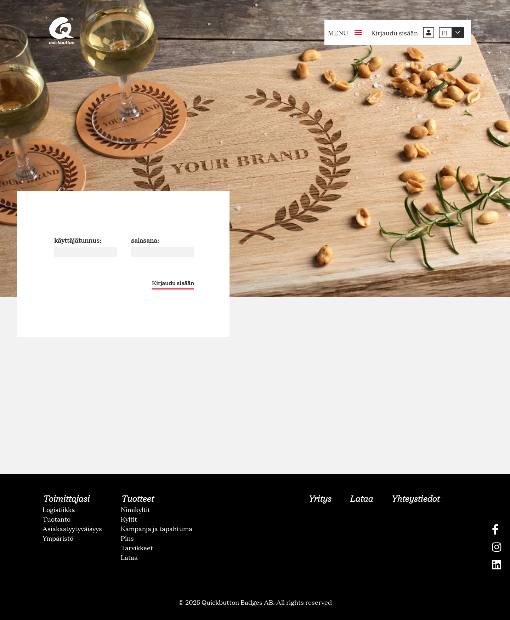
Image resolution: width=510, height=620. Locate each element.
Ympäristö (57, 537)
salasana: (145, 240)
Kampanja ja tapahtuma (156, 528)
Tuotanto (56, 518)
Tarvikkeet (137, 547)
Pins (127, 537)
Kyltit (129, 518)
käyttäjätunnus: (77, 240)
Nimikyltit (135, 509)
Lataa (129, 557)
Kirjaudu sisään (173, 283)
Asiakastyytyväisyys (72, 528)
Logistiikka (58, 509)
